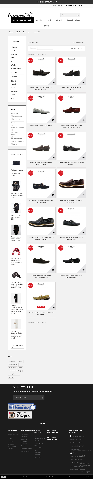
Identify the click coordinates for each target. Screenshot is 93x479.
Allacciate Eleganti (14, 48)
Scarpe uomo (27, 32)
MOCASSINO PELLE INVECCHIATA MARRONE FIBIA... (41, 164)
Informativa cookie (26, 448)
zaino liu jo (12, 368)
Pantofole (14, 77)
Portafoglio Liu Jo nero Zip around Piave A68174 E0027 (17, 172)
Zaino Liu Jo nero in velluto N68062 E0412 (17, 195)
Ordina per (33, 48)
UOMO (49, 20)
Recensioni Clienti (82, 451)
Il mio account (38, 432)
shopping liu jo (14, 374)
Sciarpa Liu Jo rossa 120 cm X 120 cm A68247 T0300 (16, 261)
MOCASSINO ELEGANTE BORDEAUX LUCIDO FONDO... (71, 201)
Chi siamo (24, 446)
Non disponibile (17, 116)
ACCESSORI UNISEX (73, 20)
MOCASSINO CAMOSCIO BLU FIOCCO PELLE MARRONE (41, 201)
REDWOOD (16, 144)
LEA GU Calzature (18, 142)
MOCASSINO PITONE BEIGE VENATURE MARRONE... (41, 314)
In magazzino (17, 119)
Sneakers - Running (14, 93)
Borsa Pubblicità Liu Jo (22, 20)
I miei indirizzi (38, 448)
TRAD (11, 377)
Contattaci (24, 437)
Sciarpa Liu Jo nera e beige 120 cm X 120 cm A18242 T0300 (17, 285)
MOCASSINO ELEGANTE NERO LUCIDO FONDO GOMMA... (41, 239)
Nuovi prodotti (17, 154)
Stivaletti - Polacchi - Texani (14, 84)
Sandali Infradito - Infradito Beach (16, 65)
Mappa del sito (25, 451)
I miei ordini (37, 436)
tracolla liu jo (13, 364)
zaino (20, 368)
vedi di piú (86, 472)
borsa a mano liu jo (15, 371)
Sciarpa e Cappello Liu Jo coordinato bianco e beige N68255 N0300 (17, 335)
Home (11, 32)
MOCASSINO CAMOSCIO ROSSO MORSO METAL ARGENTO (71, 126)
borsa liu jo (12, 361)
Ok (4, 477)
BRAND (46, 26)
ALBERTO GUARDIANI (17, 127)
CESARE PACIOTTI (16, 139)
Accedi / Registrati (74, 6)
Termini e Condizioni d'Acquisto (24, 441)
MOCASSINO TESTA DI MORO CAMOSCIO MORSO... (41, 276)
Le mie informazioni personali (38, 452)
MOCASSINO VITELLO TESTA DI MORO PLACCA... (71, 164)
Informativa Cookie (84, 477)
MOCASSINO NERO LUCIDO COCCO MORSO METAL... (71, 239)
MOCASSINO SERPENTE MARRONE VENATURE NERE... (41, 89)
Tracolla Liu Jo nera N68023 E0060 (16, 217)
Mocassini (14, 72)
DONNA (39, 20)
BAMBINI (59, 20)
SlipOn (13, 99)
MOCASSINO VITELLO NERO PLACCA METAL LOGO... (71, 276)
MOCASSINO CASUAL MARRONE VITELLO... (71, 89)
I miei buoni (37, 457)
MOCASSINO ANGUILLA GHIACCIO (41, 125)
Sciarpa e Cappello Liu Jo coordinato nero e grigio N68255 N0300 (17, 309)
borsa (20, 361)
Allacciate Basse (14, 56)
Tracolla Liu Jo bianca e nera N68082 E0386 (16, 239)
